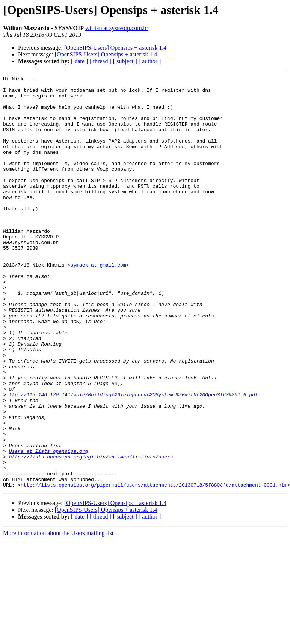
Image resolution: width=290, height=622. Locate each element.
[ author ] (150, 61)
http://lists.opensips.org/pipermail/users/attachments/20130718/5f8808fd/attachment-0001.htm (154, 567)
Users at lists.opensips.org (48, 526)
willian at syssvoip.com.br (116, 28)
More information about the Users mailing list (58, 615)
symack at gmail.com (98, 303)
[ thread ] (100, 61)
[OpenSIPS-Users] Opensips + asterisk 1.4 (115, 47)
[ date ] (79, 61)
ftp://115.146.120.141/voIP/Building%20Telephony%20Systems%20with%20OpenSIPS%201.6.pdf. (135, 458)
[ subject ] (125, 61)
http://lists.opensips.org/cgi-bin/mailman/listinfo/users (91, 533)
